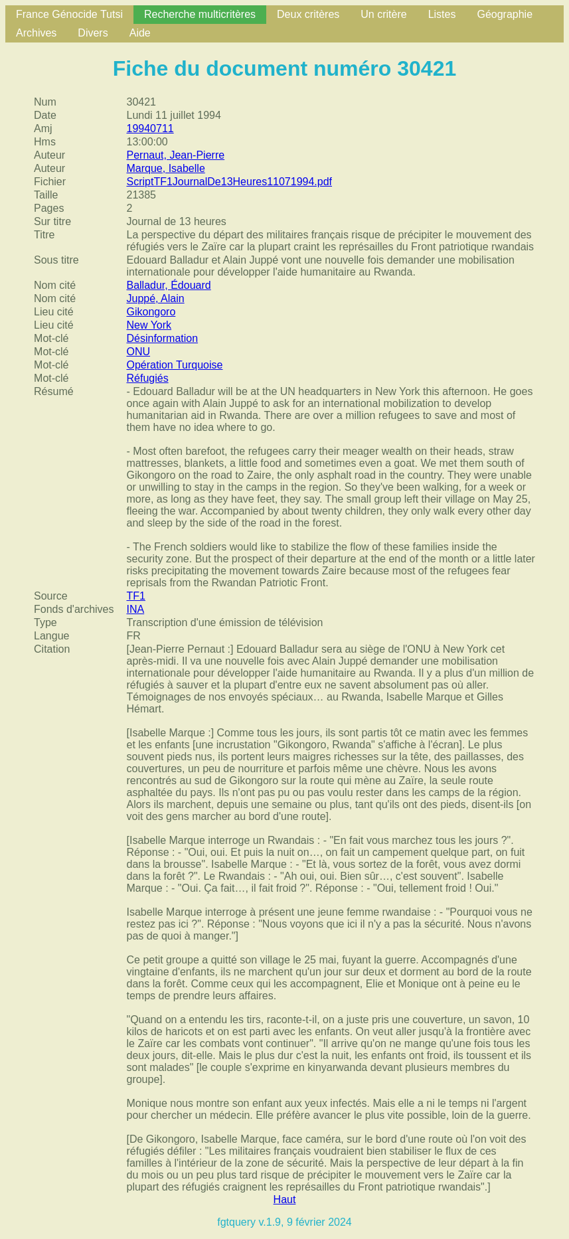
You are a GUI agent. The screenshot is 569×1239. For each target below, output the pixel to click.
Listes (442, 14)
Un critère (383, 14)
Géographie (504, 14)
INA (135, 609)
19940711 (149, 128)
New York (148, 325)
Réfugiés (147, 378)
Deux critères (308, 14)
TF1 (135, 596)
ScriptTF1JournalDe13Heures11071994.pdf (229, 181)
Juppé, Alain (155, 298)
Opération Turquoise (174, 365)
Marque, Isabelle (165, 168)
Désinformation (162, 338)
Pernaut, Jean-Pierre (175, 155)
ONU (138, 351)
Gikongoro (150, 311)
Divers (93, 33)
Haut (285, 1199)
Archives (36, 33)
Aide (140, 33)
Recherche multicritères (200, 14)
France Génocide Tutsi (69, 14)
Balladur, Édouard (168, 285)
